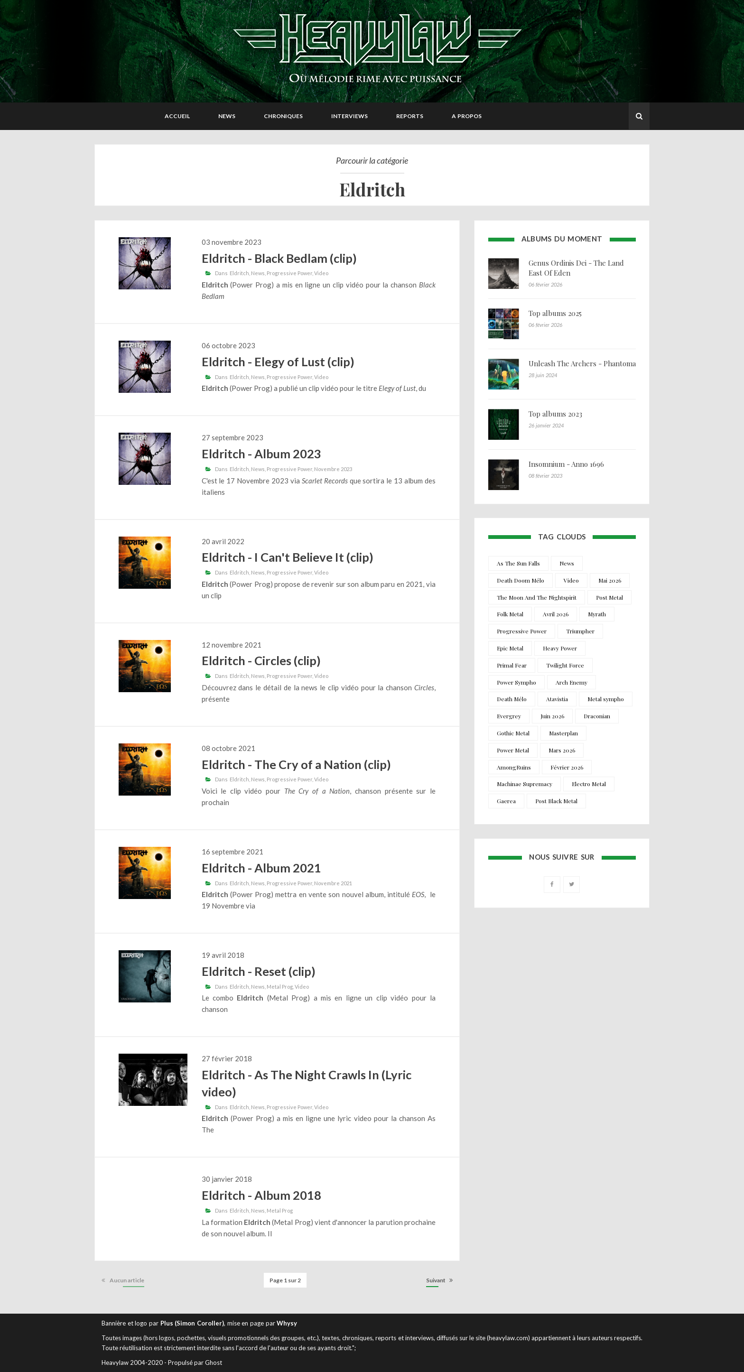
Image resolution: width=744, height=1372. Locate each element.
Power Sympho (516, 682)
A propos (467, 116)
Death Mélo (512, 699)
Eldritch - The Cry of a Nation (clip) (296, 764)
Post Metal (609, 597)
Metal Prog (280, 986)
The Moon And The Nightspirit (537, 597)
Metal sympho (605, 699)
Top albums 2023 (555, 413)
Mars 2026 (562, 750)
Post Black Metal (556, 801)
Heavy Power (560, 648)
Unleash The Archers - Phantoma (582, 363)
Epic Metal (510, 648)
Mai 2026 (609, 580)
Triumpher (580, 631)
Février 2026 (566, 767)
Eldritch (239, 273)
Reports (409, 116)
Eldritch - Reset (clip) (259, 971)
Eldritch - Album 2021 (261, 868)
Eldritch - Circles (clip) (261, 660)
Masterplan (563, 733)
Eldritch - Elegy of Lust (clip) (278, 361)
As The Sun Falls (518, 563)
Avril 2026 (555, 614)
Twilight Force (565, 665)
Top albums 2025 (555, 313)
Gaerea (506, 801)
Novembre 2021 (333, 883)
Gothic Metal (513, 733)
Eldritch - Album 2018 (261, 1195)
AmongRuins (514, 767)
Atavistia (557, 699)
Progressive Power (289, 273)
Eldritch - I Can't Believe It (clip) (287, 557)
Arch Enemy (571, 682)
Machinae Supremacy (524, 784)
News (226, 116)
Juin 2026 (552, 716)
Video (321, 273)
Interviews (349, 116)
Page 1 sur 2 (285, 1280)
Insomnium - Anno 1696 (566, 464)
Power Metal (513, 750)
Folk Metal (510, 614)
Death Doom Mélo (520, 580)
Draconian (597, 716)
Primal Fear (512, 665)
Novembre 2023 (333, 469)
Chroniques (283, 116)
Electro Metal (589, 784)
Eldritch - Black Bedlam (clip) (279, 258)
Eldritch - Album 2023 (261, 453)
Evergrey (509, 716)
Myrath (597, 614)
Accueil (177, 116)
